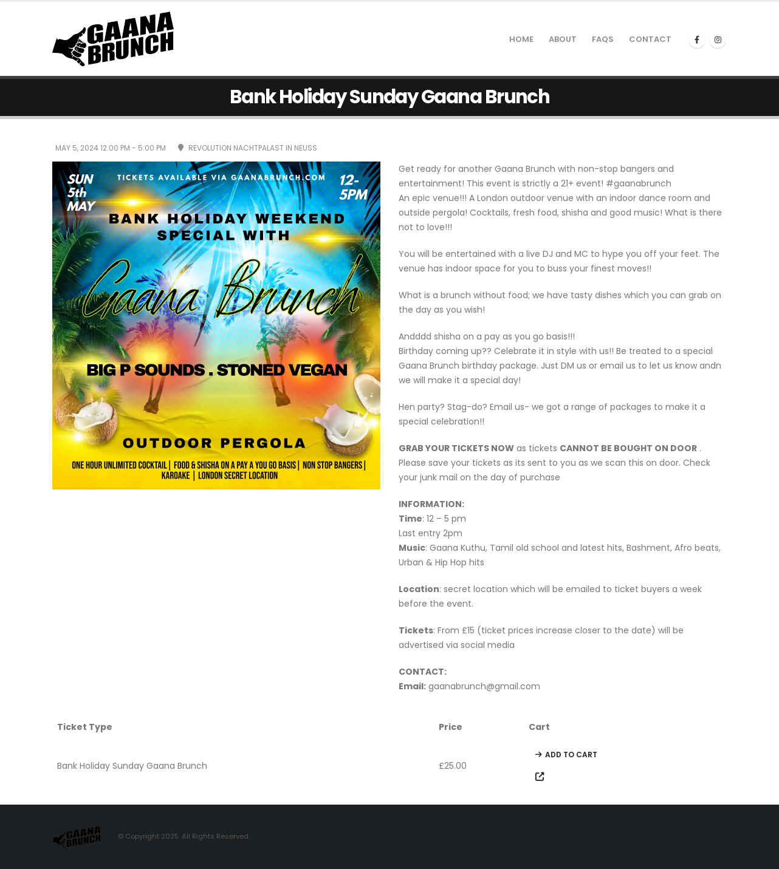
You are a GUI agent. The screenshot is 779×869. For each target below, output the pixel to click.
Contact (650, 39)
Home (521, 39)
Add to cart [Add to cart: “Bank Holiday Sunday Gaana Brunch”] (571, 754)
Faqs (603, 39)
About (563, 39)
